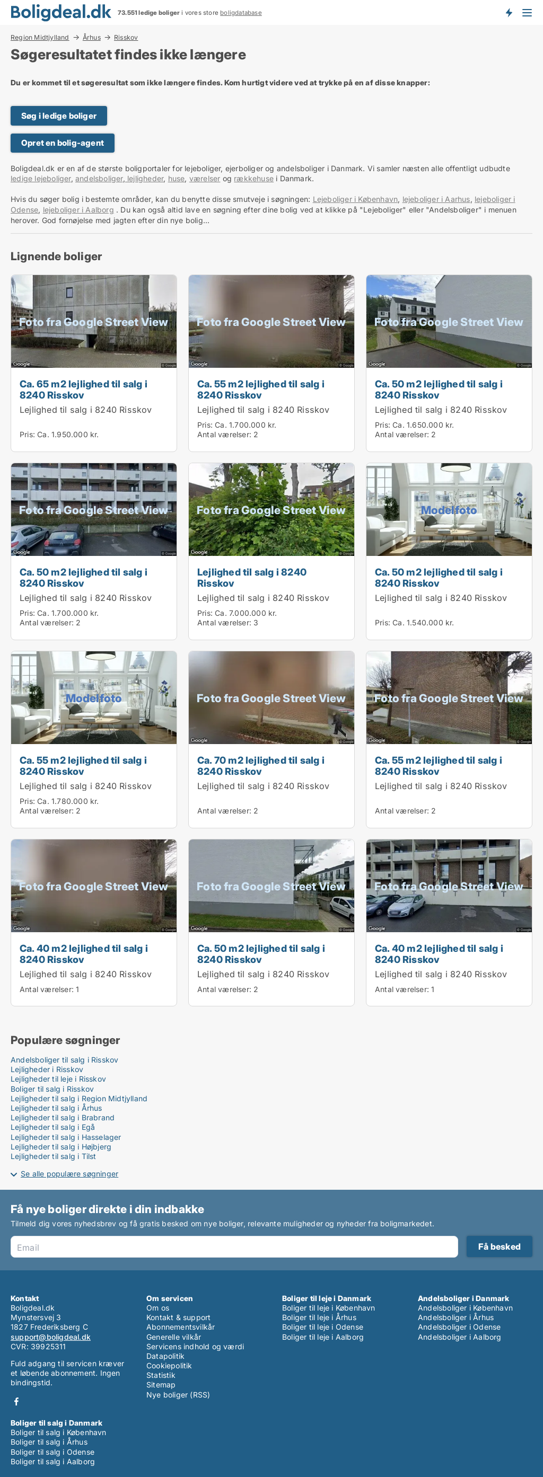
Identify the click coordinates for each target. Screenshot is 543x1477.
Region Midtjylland (40, 37)
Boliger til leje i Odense (322, 1326)
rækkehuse (254, 178)
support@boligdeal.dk (51, 1336)
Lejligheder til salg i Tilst (54, 1156)
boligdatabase (241, 12)
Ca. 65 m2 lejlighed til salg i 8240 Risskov (83, 389)
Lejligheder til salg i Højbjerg (61, 1146)
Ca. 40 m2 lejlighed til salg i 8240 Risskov (84, 953)
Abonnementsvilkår (180, 1326)
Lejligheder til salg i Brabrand (63, 1117)
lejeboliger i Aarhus (436, 199)
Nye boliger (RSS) (178, 1394)
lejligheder (144, 178)
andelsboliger (99, 178)
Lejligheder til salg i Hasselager (66, 1137)
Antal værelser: (224, 434)
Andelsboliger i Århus (456, 1317)
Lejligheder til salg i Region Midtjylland (79, 1098)
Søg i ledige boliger (59, 116)
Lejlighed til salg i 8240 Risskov (86, 409)
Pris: (28, 434)
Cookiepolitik (169, 1365)
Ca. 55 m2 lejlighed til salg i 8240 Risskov (261, 389)
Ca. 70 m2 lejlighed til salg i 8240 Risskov (261, 765)
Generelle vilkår (173, 1336)
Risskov (126, 37)
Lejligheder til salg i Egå (53, 1126)
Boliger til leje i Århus (319, 1317)
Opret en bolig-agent (62, 143)
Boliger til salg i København (59, 1432)
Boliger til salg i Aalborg (53, 1461)
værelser (205, 178)
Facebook (16, 1401)
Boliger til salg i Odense (52, 1451)
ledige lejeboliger (41, 178)
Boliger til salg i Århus (49, 1441)
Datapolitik (165, 1355)
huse (176, 178)
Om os (157, 1307)
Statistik (161, 1374)
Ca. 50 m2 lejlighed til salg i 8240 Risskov (439, 389)
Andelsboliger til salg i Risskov (64, 1059)
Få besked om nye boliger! (508, 12)
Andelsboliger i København (465, 1307)
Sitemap (161, 1384)
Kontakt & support (178, 1317)
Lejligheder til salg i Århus (56, 1107)
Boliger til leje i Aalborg (323, 1336)
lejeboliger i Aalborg (78, 209)
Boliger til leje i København (328, 1307)
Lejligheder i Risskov (47, 1069)
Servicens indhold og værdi (195, 1346)
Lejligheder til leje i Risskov (58, 1078)
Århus (92, 37)
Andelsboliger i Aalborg (460, 1336)
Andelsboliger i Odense (459, 1326)
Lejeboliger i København (355, 199)
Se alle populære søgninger (69, 1173)
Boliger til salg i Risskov (52, 1088)
